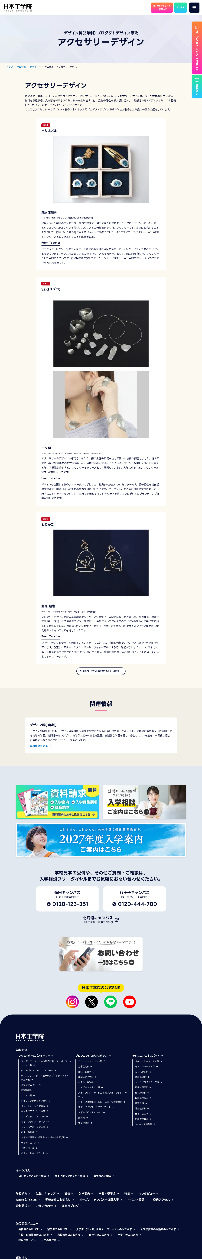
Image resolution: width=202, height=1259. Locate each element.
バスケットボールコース (34, 1158)
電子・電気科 (143, 1092)
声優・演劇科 (29, 1137)
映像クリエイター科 (32, 1090)
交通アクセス (163, 1205)
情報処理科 (142, 1082)
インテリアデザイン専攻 (35, 1116)
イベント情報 (137, 1205)
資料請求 (23, 1211)
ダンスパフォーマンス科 (34, 1132)
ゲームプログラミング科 (148, 1087)
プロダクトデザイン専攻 (35, 1121)
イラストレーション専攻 (35, 1111)
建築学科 (141, 1108)
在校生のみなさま (101, 1240)
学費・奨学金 (109, 1198)
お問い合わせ (46, 1211)
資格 (69, 1198)
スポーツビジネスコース (91, 1117)
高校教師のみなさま (70, 1240)
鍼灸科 (83, 1122)
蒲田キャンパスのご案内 (34, 1181)
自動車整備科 (143, 1103)
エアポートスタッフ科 (90, 1092)
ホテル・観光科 (87, 1087)
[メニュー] (194, 8)
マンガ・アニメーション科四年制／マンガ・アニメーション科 (46, 1068)
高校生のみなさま (30, 1234)
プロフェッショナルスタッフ (93, 1061)
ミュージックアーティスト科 (37, 1126)
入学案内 (86, 1198)
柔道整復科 (85, 1128)
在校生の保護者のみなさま (35, 1240)
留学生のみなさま (59, 1234)
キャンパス (23, 1175)
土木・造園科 (143, 1119)
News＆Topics (28, 1205)
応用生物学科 (143, 1124)
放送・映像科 (86, 1076)
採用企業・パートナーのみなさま (39, 1245)
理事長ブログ (72, 1211)
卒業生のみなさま (129, 1240)
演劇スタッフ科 (87, 1082)
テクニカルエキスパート (147, 1061)
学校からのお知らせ (59, 1205)
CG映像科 (28, 1095)
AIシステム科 (143, 1076)
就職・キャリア (47, 1198)
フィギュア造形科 (145, 1129)
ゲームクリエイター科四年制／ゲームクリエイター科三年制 (46, 1082)
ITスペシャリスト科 (146, 1071)
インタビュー (149, 1198)
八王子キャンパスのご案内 (71, 1181)
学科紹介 (21, 1055)
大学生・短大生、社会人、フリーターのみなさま (105, 1234)
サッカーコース (30, 1147)
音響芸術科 (85, 1071)
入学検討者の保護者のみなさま (159, 1234)
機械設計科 (142, 1097)
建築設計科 (142, 1113)
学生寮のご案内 (104, 1181)
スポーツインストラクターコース (96, 1112)
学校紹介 (23, 1198)
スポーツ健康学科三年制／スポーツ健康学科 (44, 1142)
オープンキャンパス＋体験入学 (100, 1205)
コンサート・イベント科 (92, 1066)
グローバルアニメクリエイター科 (39, 1075)
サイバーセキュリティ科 (148, 1066)
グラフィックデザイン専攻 (36, 1105)
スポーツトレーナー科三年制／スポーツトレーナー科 (103, 1099)
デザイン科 (28, 1100)
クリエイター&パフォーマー (36, 1061)
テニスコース (29, 1153)
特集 (129, 1198)
